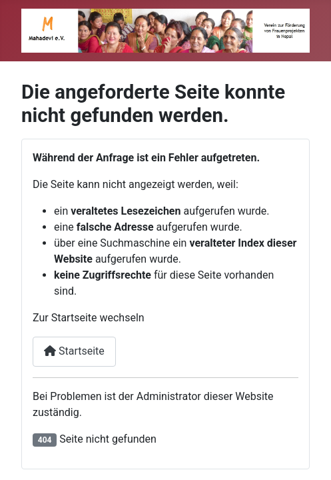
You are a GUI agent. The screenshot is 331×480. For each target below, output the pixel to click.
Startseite (74, 351)
